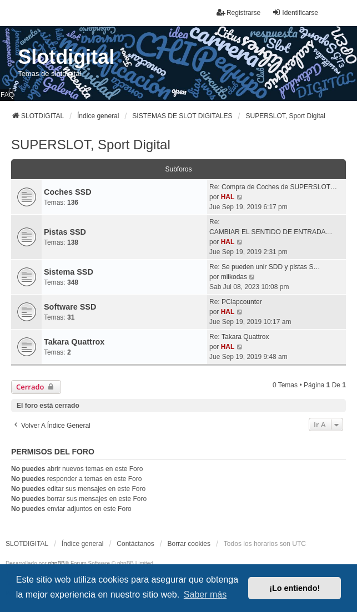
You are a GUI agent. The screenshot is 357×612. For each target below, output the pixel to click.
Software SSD (70, 306)
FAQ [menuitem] (7, 95)
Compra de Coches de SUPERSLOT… (279, 187)
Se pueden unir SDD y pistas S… (271, 267)
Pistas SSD (65, 231)
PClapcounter (242, 302)
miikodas (234, 277)
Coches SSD (68, 192)
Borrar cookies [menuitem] (189, 544)
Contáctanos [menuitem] (135, 544)
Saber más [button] (205, 594)
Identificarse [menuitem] (295, 12)
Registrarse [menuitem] (238, 12)
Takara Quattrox (74, 341)
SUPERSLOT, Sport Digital (90, 144)
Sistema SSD (68, 271)
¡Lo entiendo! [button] (294, 588)
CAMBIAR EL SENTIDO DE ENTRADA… (271, 232)
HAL (228, 197)
